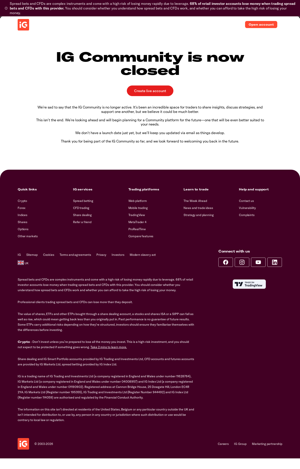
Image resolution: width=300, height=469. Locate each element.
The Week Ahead (195, 201)
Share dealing (82, 215)
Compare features (141, 236)
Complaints (247, 215)
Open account (261, 25)
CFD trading (81, 208)
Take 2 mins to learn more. (108, 347)
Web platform (137, 201)
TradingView (136, 215)
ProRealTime (137, 229)
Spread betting (83, 201)
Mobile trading (138, 208)
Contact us (246, 201)
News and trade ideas (198, 208)
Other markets (28, 236)
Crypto (22, 201)
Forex (21, 208)
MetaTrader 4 (137, 222)
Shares (22, 222)
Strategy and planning (199, 215)
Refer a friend (82, 222)
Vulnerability (247, 208)
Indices (22, 215)
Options (23, 229)
